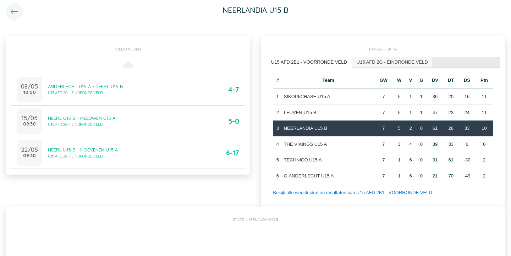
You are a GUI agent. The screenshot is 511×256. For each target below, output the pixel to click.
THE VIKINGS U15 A (305, 144)
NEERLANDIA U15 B (305, 128)
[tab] (309, 62)
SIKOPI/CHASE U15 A (307, 96)
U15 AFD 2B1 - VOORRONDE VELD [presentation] (309, 62)
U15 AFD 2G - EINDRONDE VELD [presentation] (392, 62)
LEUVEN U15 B (300, 112)
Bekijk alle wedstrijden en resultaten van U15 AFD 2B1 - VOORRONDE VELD (352, 192)
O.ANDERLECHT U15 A (309, 175)
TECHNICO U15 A (303, 159)
